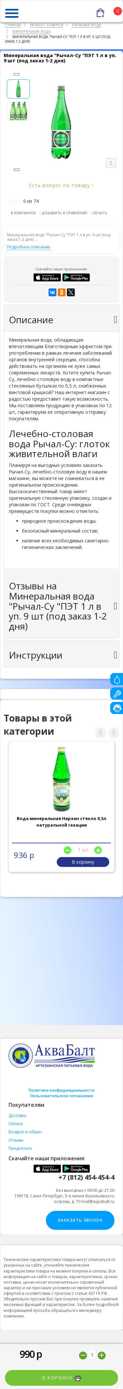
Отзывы (16, 1140)
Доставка (17, 1115)
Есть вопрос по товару (61, 185)
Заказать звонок (80, 1220)
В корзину (61, 1378)
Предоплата (20, 1148)
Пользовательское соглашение (61, 1096)
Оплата (16, 1123)
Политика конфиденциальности (61, 1090)
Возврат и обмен (25, 1132)
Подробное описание (28, 247)
